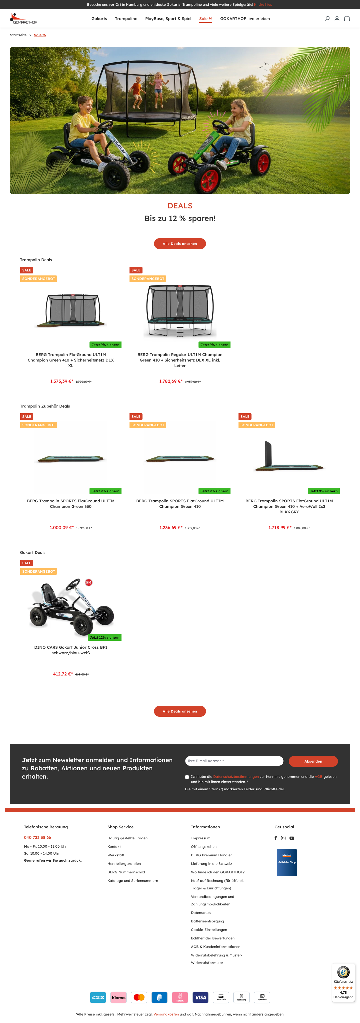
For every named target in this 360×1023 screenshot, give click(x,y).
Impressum (200, 838)
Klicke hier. (263, 4)
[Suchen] (327, 18)
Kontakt (114, 846)
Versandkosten (166, 1014)
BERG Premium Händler (211, 855)
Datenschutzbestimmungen (236, 776)
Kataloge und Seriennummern (133, 880)
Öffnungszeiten (203, 846)
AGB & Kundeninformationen (215, 946)
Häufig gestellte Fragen (128, 838)
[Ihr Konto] (337, 18)
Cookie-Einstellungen (209, 929)
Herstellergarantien (124, 863)
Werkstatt (116, 855)
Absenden (313, 761)
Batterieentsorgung (207, 921)
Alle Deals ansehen (180, 243)
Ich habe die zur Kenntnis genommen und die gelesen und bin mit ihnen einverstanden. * (263, 779)
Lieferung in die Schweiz (211, 863)
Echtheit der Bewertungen (212, 938)
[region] (180, 325)
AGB (318, 776)
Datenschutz (201, 912)
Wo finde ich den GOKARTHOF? (217, 872)
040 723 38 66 (37, 837)
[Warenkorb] (347, 18)
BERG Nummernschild (126, 872)
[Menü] (352, 966)
